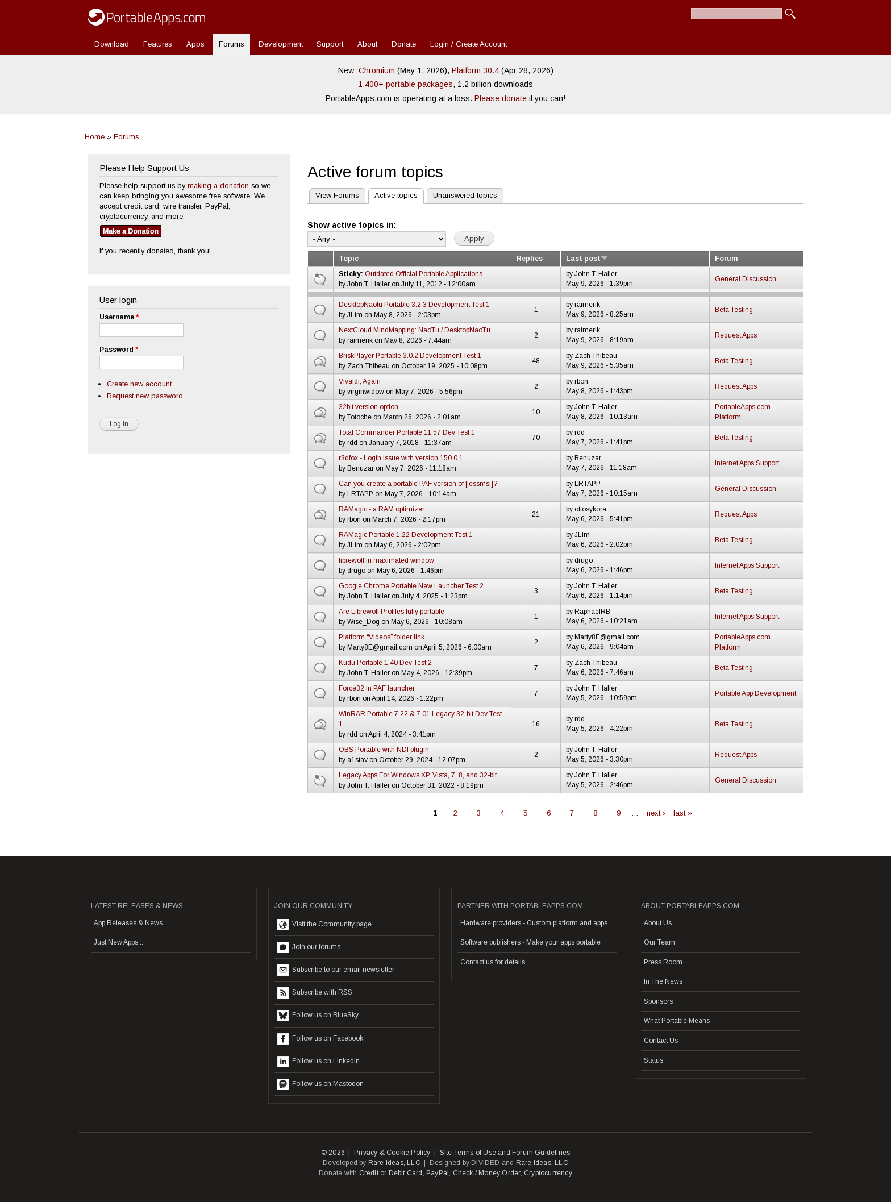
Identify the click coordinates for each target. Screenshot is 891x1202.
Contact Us (661, 1041)
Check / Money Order (487, 1173)
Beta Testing (734, 310)
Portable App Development (755, 693)
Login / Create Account (468, 44)
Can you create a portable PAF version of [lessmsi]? (418, 484)
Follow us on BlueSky (318, 1015)
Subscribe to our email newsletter (335, 970)
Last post (587, 259)
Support (330, 44)
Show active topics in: (351, 225)
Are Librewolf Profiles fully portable (391, 611)
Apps (195, 44)
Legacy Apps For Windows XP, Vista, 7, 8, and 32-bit (418, 775)
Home (95, 136)
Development (281, 44)
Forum (726, 259)
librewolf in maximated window (386, 560)
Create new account (139, 384)
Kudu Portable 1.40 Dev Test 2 (385, 663)
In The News (663, 981)
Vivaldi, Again (360, 381)
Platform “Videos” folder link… (385, 637)
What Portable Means (677, 1021)
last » (682, 813)
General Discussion (745, 279)
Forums (231, 44)
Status (653, 1060)
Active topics (393, 194)
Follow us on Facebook (320, 1039)
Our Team (659, 942)
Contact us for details (492, 962)
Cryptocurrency (548, 1173)
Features (157, 44)
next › (656, 813)
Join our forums (308, 947)
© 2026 (333, 1153)
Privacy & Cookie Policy (392, 1153)
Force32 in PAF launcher (377, 688)
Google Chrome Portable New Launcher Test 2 (411, 586)
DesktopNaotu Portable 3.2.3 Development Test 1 (414, 305)
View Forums (337, 195)
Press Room (663, 962)
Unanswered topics (465, 195)
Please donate (500, 98)
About (367, 44)
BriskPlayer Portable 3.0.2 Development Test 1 (410, 356)
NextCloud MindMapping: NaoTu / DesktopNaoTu (414, 330)
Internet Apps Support (747, 463)
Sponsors (658, 1001)
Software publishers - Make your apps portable (530, 942)
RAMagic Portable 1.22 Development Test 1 (406, 535)
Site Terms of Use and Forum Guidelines (505, 1153)
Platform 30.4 (475, 70)
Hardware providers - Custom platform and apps (533, 923)
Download (111, 44)
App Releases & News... (131, 923)
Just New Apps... (118, 942)
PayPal (437, 1173)
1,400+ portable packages (405, 84)
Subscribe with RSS (314, 993)
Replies (530, 259)
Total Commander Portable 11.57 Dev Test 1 (407, 432)
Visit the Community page (324, 924)
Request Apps (736, 335)
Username (119, 317)
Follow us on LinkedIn (318, 1061)
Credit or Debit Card (391, 1173)
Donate (404, 44)
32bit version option (368, 407)
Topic (349, 259)
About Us (658, 923)
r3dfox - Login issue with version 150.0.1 (401, 458)
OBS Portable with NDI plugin (384, 750)
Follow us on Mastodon (320, 1084)
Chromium (377, 70)
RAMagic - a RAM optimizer (381, 509)
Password (118, 349)
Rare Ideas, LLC (394, 1163)
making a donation (218, 185)
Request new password (145, 396)
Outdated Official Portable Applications (423, 274)
